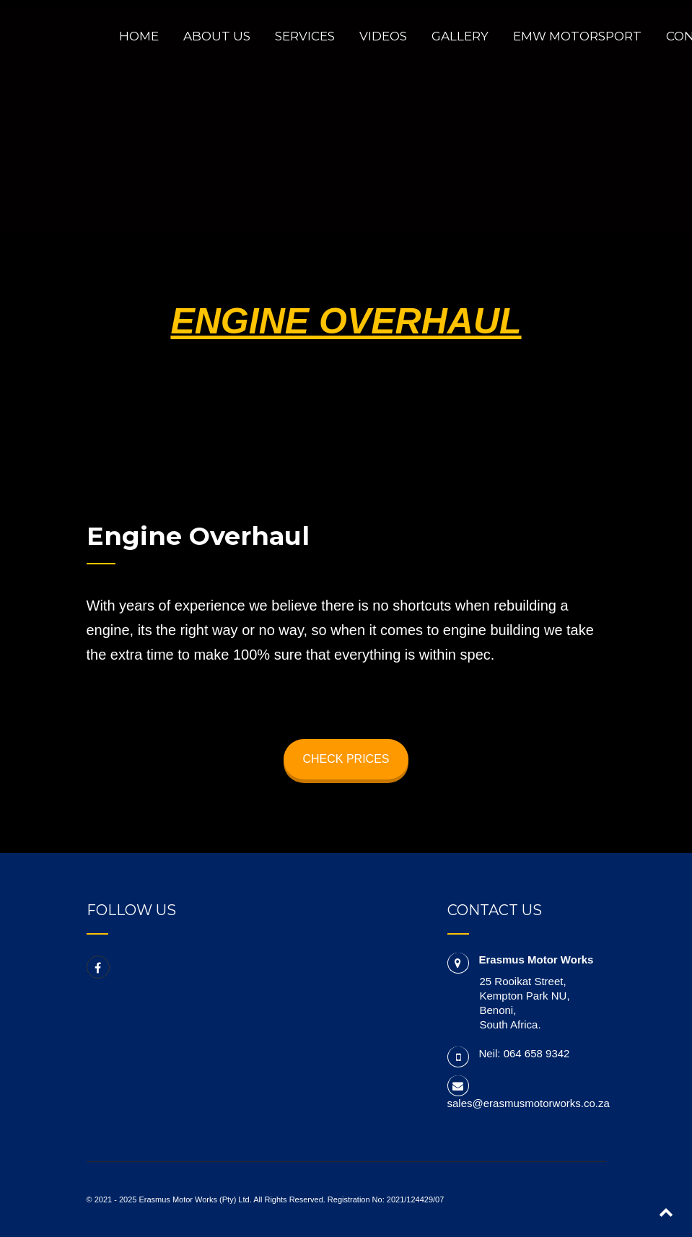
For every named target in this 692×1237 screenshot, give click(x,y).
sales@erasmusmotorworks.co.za (528, 1103)
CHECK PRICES (345, 759)
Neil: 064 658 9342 (524, 1053)
